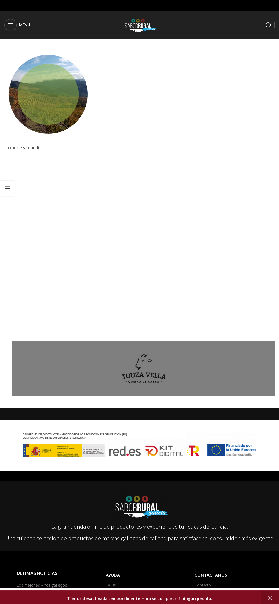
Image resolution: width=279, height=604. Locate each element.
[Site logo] (139, 24)
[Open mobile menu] (17, 25)
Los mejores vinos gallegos (42, 585)
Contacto (202, 584)
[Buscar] (268, 25)
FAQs (111, 584)
